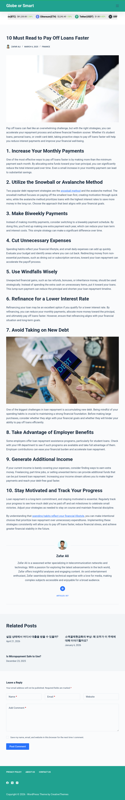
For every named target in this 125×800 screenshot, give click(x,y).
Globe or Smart (20, 5)
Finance (46, 47)
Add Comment (17, 708)
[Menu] (117, 5)
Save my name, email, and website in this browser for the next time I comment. (47, 737)
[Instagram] (17, 783)
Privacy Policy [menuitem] (13, 772)
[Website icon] (62, 588)
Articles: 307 (62, 596)
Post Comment (17, 746)
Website (90, 696)
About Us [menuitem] (30, 772)
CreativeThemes (60, 794)
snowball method (70, 190)
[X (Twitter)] (12, 783)
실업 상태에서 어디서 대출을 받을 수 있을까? (32, 636)
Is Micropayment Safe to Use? (24, 656)
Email (51, 697)
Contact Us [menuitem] (45, 772)
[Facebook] (7, 783)
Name (13, 697)
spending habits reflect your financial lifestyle (58, 515)
